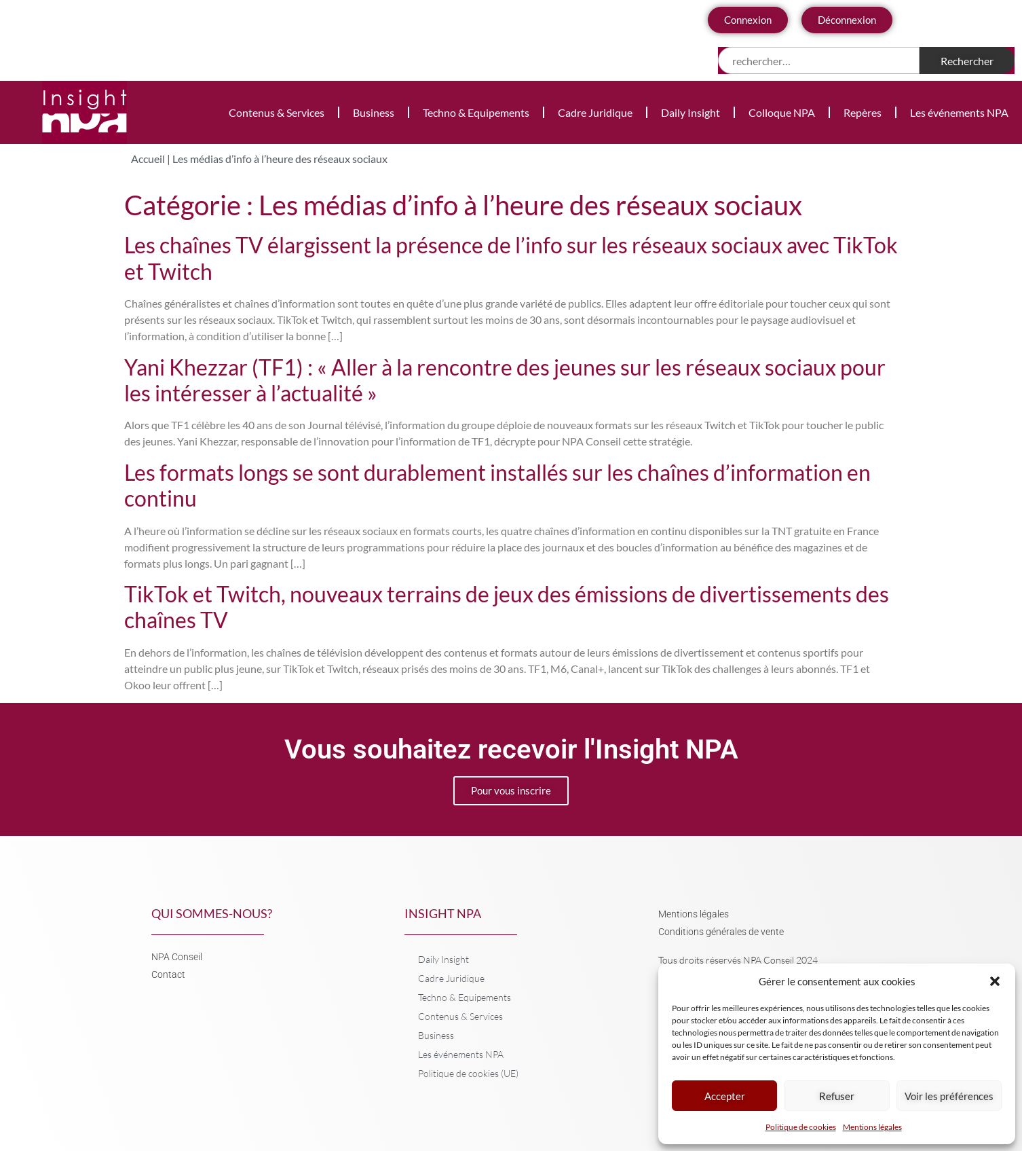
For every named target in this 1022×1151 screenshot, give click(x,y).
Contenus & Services (276, 112)
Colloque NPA (782, 112)
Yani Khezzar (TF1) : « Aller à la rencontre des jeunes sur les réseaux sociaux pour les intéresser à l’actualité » (505, 380)
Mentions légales (872, 1127)
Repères (863, 112)
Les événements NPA (959, 112)
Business (373, 112)
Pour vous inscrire (511, 790)
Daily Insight (690, 112)
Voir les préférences (949, 1096)
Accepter (724, 1096)
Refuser (836, 1096)
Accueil (148, 158)
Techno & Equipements (476, 112)
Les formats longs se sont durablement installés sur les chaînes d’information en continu (497, 485)
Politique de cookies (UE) (468, 1073)
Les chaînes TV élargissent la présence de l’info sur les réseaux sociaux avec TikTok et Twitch (511, 258)
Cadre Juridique (595, 112)
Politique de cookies (800, 1127)
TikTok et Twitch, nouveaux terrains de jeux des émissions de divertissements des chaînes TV (506, 607)
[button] (995, 981)
